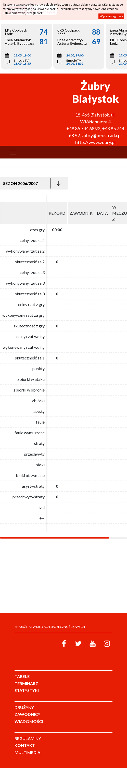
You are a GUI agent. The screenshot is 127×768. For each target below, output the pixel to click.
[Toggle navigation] (13, 152)
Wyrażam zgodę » (111, 16)
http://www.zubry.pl (95, 142)
